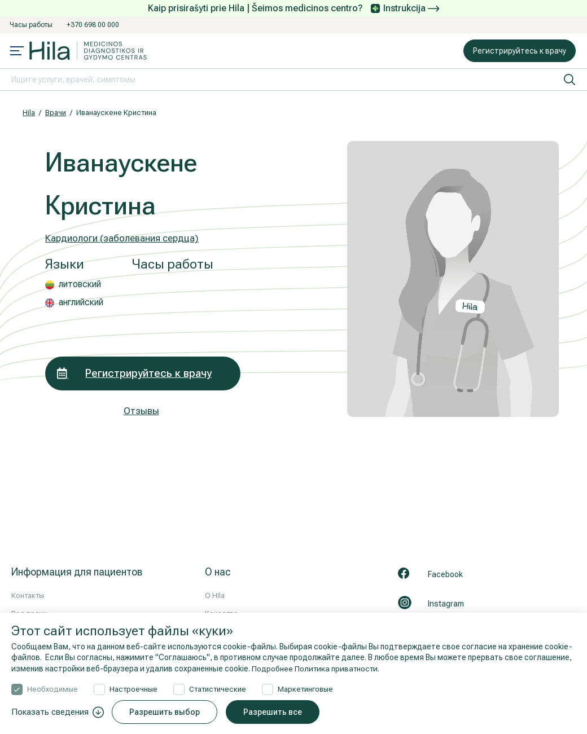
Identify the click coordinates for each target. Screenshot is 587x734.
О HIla (215, 595)
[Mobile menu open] (17, 52)
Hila (29, 112)
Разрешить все (273, 712)
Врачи (55, 112)
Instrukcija (411, 8)
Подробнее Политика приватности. (317, 668)
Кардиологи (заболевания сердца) (122, 238)
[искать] (569, 79)
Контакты (27, 595)
